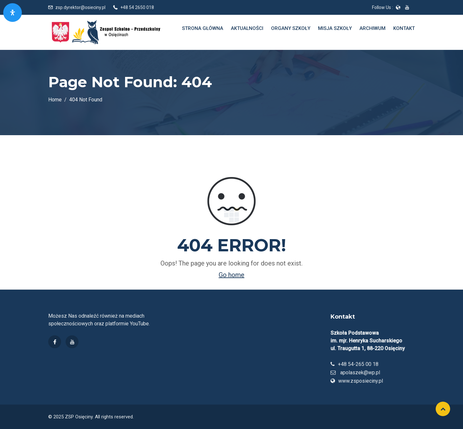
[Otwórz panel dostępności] (12, 12)
